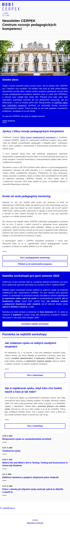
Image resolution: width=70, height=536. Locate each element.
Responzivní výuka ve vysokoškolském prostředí (27, 439)
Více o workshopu (35, 375)
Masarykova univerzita (35, 523)
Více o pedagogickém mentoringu (35, 258)
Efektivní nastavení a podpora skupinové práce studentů (30, 477)
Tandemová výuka (11, 451)
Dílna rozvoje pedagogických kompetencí (38, 137)
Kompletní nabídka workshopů (35, 324)
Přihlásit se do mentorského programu (35, 264)
